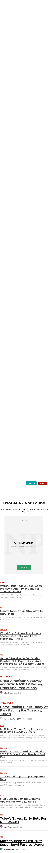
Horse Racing (6, 703)
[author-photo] (1, 693)
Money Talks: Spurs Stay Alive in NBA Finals (21, 612)
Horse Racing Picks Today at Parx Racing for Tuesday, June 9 (24, 710)
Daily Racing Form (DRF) (12, 719)
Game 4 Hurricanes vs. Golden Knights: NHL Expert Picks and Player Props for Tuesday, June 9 (22, 661)
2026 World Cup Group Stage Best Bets (22, 778)
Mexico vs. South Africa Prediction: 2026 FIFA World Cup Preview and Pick (23, 754)
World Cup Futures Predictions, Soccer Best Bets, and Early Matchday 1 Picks (21, 636)
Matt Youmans (9, 849)
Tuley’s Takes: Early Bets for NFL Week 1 (23, 820)
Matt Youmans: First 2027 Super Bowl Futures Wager (22, 843)
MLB (2, 726)
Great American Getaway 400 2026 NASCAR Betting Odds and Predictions (21, 684)
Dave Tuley (8, 827)
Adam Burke (8, 693)
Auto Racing (6, 677)
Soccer (3, 630)
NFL (1, 814)
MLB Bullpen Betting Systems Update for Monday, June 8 (20, 800)
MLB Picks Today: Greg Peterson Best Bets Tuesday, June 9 (21, 730)
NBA (2, 608)
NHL (2, 655)
